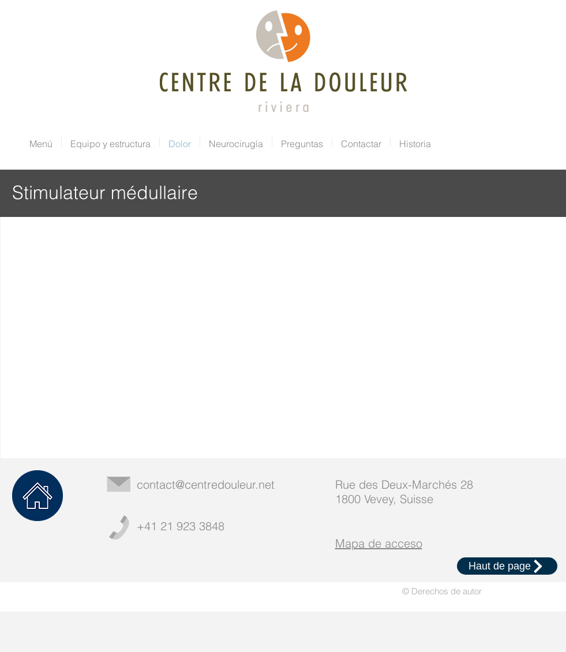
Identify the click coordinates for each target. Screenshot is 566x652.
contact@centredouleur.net (206, 484)
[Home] (37, 495)
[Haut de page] (507, 566)
